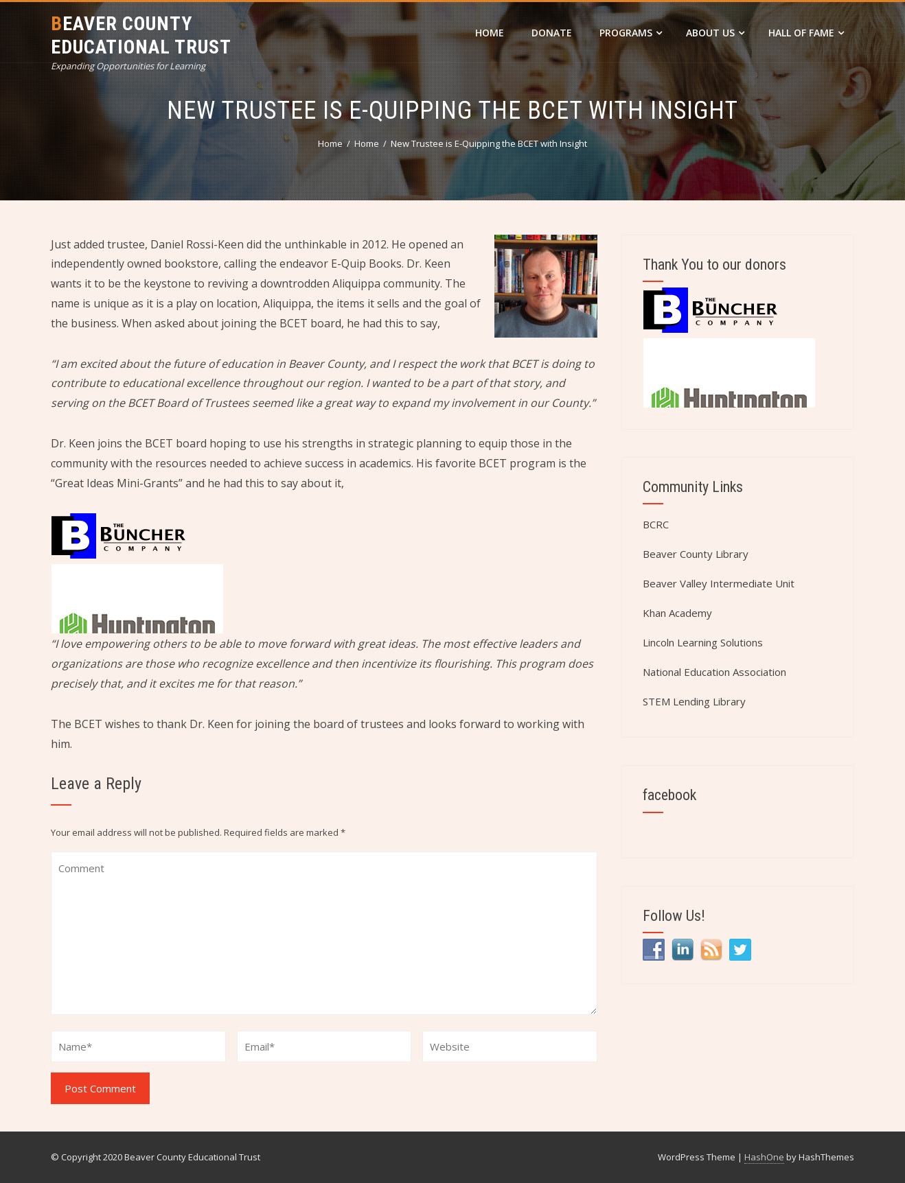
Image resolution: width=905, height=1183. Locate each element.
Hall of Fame (806, 32)
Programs (630, 32)
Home (489, 32)
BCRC (656, 524)
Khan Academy (677, 613)
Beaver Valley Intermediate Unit (718, 583)
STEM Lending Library (694, 701)
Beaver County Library (695, 554)
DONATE (551, 32)
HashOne (764, 1157)
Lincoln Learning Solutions (703, 642)
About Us (715, 32)
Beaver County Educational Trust (141, 35)
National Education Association (714, 672)
